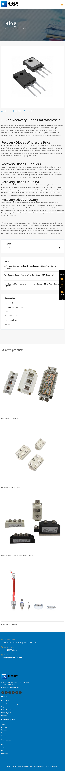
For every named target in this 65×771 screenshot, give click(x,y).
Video (3, 747)
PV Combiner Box (10, 316)
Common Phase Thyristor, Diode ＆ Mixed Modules (17, 556)
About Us (4, 724)
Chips (6, 311)
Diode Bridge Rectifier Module (11, 487)
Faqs (2, 744)
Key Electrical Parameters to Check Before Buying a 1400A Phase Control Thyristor (31, 285)
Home (7, 28)
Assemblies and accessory (14, 307)
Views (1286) (28, 111)
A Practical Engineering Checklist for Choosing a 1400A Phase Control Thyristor (30, 267)
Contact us (4, 736)
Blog (24, 28)
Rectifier (7, 324)
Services (16, 28)
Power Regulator (10, 320)
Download (4, 753)
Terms (47, 766)
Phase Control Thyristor (9, 624)
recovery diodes (46, 125)
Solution (4, 730)
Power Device (9, 303)
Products (4, 727)
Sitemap (54, 766)
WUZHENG (5, 111)
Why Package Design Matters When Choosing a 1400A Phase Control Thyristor (30, 276)
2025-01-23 (17, 111)
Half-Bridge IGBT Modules (9, 418)
